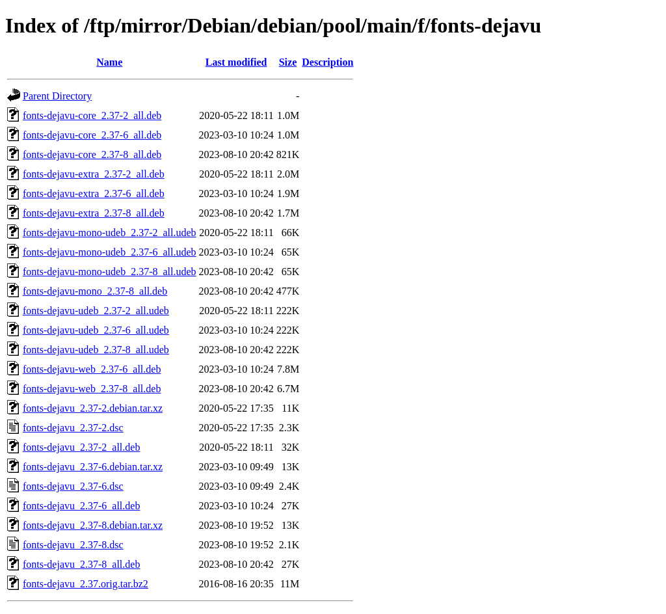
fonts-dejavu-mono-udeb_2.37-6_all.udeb (109, 252)
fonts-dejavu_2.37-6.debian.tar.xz (93, 466)
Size (288, 62)
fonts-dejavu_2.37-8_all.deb (81, 564)
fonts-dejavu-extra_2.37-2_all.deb (94, 174)
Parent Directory (57, 95)
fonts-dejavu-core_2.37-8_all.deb (92, 154)
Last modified (236, 62)
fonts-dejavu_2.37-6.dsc (73, 486)
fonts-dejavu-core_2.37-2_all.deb (92, 115)
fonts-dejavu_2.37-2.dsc (73, 427)
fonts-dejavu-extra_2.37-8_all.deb (94, 213)
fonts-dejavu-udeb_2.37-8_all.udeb (96, 349)
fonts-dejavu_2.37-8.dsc (73, 544)
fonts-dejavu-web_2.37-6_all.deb (92, 369)
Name (109, 62)
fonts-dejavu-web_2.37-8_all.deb (92, 388)
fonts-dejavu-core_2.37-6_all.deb (92, 134)
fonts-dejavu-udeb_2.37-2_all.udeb (96, 310)
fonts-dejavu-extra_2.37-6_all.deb (94, 193)
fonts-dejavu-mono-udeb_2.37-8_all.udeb (109, 271)
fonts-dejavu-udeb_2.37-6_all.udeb (96, 330)
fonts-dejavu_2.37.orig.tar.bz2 (85, 583)
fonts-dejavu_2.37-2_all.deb (81, 447)
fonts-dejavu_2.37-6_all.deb (81, 505)
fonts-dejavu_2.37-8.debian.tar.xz (93, 525)
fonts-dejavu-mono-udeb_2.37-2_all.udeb (109, 232)
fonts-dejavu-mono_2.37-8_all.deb (95, 291)
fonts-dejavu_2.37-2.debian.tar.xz (93, 408)
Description (327, 62)
